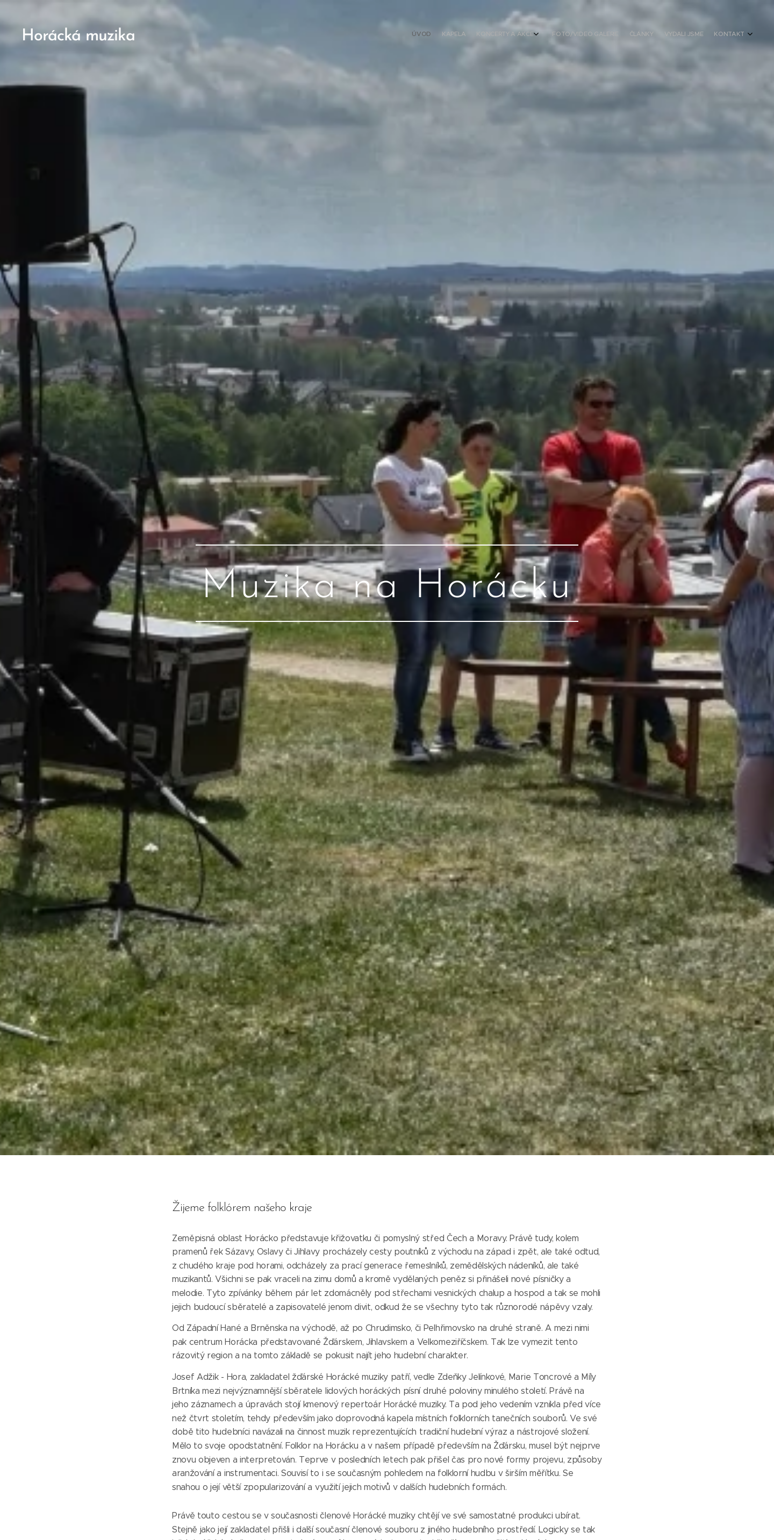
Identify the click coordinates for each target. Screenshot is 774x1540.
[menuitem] (673, 35)
